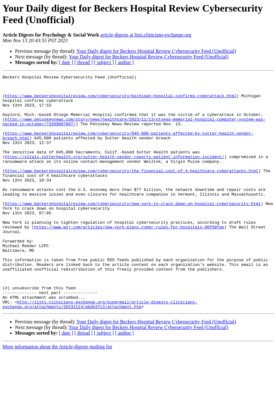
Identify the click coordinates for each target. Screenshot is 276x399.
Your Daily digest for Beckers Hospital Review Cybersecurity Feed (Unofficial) (156, 51)
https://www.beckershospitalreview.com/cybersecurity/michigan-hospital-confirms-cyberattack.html (120, 100)
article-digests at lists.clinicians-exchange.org (146, 34)
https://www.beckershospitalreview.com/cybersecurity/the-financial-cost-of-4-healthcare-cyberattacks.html (131, 190)
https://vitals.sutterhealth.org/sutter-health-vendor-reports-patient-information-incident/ (114, 173)
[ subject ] (104, 62)
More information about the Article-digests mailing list (57, 393)
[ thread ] (83, 62)
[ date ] (66, 62)
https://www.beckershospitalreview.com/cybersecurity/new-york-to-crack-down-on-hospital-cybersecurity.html (133, 229)
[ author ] (124, 62)
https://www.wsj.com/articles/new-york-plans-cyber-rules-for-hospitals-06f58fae (129, 258)
